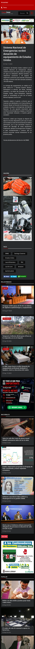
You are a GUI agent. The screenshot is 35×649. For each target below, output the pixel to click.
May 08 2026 (7, 605)
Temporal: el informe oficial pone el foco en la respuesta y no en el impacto (17, 337)
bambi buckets (9, 271)
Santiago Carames (19, 253)
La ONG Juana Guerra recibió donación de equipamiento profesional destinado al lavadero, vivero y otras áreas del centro (16, 368)
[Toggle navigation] (31, 13)
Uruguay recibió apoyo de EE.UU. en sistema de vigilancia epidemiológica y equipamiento (17, 306)
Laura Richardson (10, 262)
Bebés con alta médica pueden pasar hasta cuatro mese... (16, 601)
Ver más (4, 536)
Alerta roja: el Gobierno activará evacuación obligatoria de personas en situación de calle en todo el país (17, 526)
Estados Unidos (9, 258)
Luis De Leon (9, 266)
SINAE (7, 253)
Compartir (22, 276)
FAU (22, 262)
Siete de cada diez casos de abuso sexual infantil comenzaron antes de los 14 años (16, 439)
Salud (5, 288)
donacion (20, 266)
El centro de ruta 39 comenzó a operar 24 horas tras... (16, 629)
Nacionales (6, 318)
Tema (5, 7)
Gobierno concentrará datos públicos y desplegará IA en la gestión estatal (15, 497)
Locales (5, 349)
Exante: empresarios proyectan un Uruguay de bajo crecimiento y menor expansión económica (17, 468)
